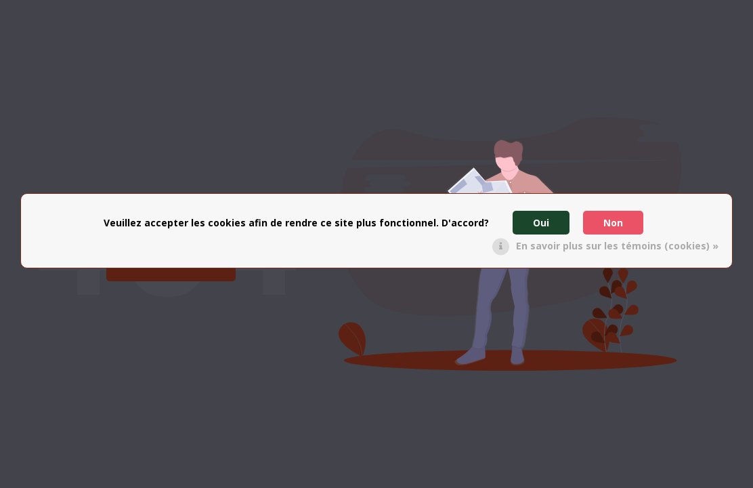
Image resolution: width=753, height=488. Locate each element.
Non (613, 222)
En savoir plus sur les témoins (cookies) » (617, 245)
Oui (541, 222)
